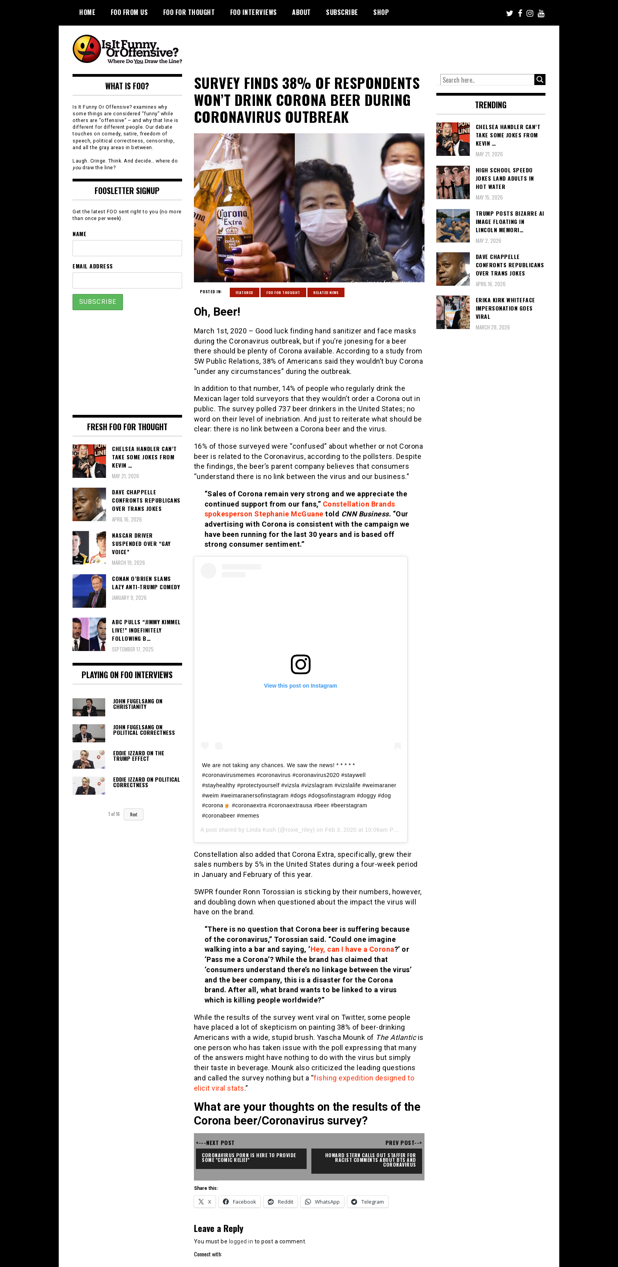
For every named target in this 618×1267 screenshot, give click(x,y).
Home (87, 12)
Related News (326, 292)
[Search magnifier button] (539, 79)
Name (79, 233)
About (301, 12)
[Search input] (487, 79)
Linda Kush (261, 830)
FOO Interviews (253, 12)
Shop (381, 12)
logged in (241, 1241)
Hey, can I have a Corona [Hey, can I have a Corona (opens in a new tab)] (353, 949)
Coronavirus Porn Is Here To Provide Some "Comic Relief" (249, 1157)
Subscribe (342, 12)
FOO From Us (129, 12)
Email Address (93, 266)
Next (133, 814)
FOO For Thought (189, 12)
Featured (244, 292)
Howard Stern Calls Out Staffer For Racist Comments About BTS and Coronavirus (371, 1160)
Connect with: (208, 1254)
